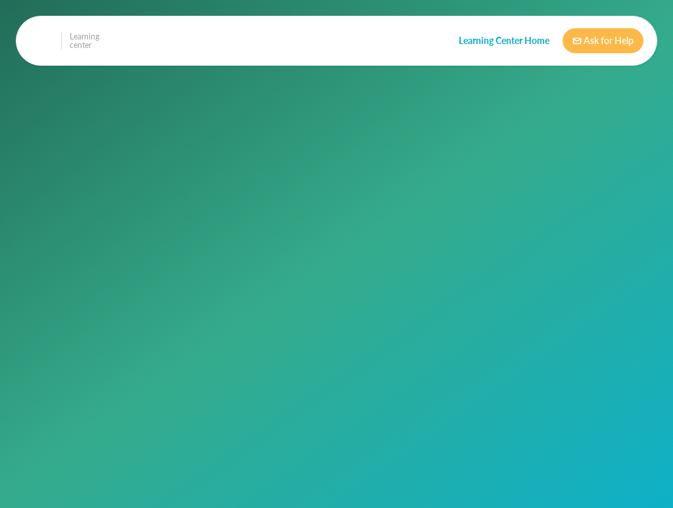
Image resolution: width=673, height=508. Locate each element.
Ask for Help (603, 40)
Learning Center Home (504, 40)
